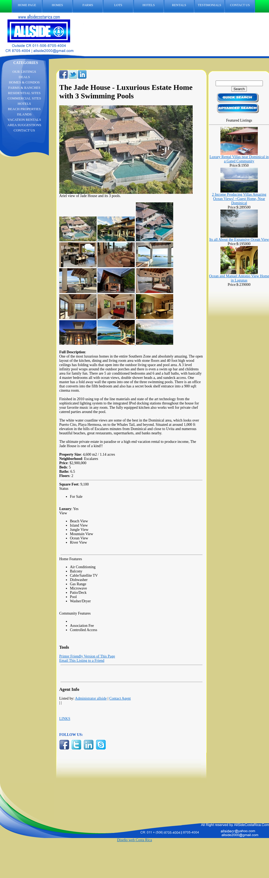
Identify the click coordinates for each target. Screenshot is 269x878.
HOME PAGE (27, 5)
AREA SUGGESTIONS (24, 125)
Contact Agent (120, 698)
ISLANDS (24, 114)
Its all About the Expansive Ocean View (239, 240)
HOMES (57, 5)
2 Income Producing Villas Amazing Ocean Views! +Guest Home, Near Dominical (239, 199)
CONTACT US (242, 5)
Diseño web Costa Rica (134, 840)
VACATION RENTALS (24, 120)
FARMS (87, 5)
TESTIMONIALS (209, 5)
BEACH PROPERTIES (24, 109)
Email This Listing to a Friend (81, 661)
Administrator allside (91, 698)
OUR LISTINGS (24, 72)
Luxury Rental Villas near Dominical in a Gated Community (239, 159)
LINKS (64, 719)
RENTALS (179, 5)
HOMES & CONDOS (24, 82)
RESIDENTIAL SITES (24, 93)
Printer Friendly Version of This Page (87, 656)
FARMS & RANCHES (24, 88)
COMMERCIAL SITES (24, 98)
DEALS (24, 77)
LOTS (118, 5)
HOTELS (149, 5)
